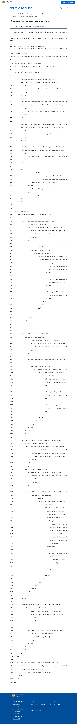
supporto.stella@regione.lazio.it (39, 706)
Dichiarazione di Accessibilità (17, 717)
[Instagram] (58, 704)
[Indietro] (11, 21)
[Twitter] (54, 704)
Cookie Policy (16, 714)
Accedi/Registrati (68, 2)
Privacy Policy (17, 711)
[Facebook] (50, 704)
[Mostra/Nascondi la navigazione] (2, 7)
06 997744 (37, 710)
